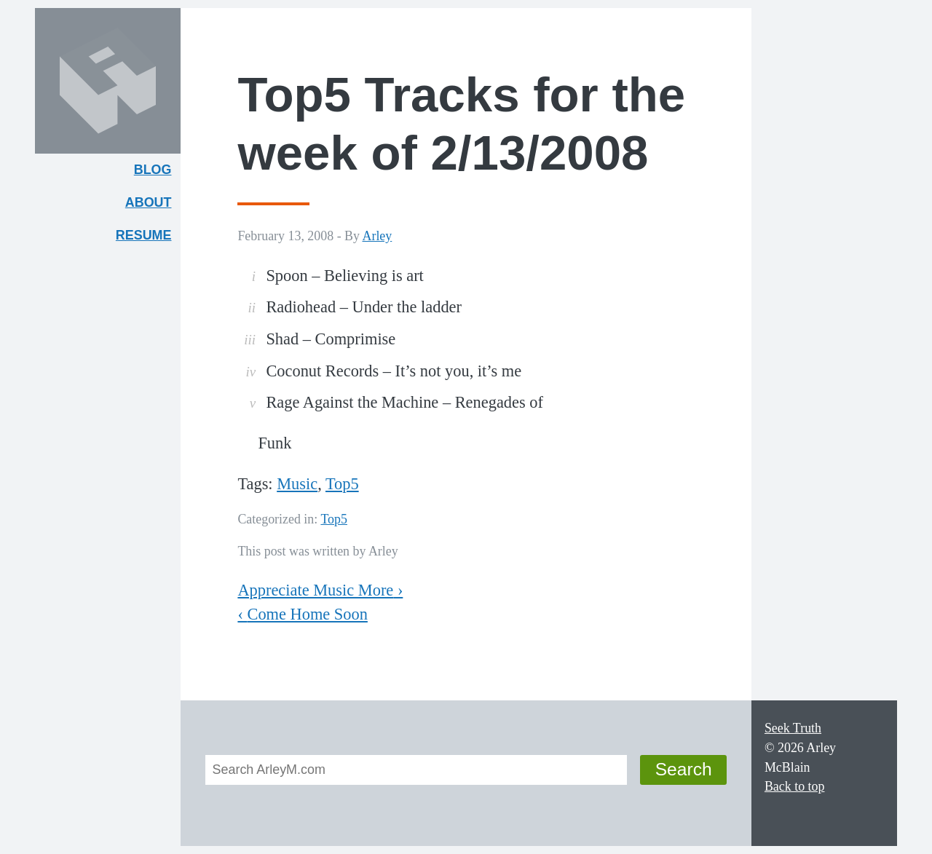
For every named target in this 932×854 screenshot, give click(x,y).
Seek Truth (793, 728)
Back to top (795, 786)
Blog (153, 169)
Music (297, 484)
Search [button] (683, 769)
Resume (144, 235)
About (153, 205)
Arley (377, 236)
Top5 (342, 484)
